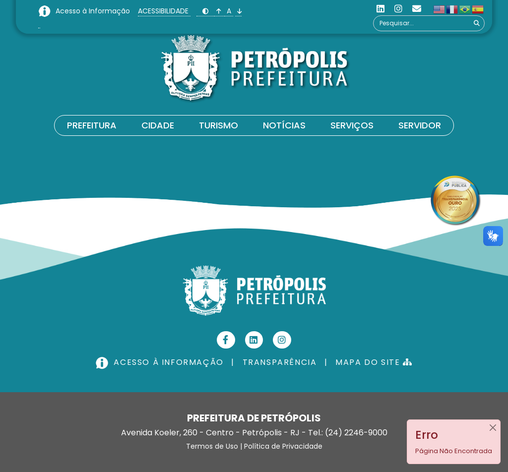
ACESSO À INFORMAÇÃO (160, 362)
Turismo (218, 125)
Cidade (157, 125)
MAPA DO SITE (373, 362)
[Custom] (416, 8)
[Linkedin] (380, 8)
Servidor (419, 125)
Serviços (352, 125)
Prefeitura (92, 125)
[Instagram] (398, 8)
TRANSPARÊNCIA (280, 362)
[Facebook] (226, 340)
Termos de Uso (212, 446)
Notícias (284, 125)
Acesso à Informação (94, 11)
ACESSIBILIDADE (164, 11)
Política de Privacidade (283, 446)
